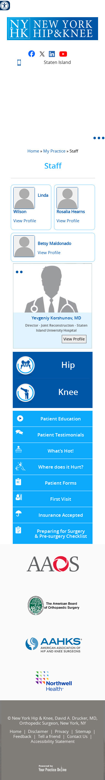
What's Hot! (61, 451)
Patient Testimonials (60, 435)
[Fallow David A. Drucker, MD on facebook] (31, 53)
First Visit (60, 499)
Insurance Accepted (61, 515)
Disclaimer (38, 731)
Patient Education (60, 418)
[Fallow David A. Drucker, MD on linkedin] (51, 53)
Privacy (62, 731)
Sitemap (83, 731)
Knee (68, 391)
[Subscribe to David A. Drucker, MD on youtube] (63, 53)
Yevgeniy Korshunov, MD (56, 324)
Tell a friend (49, 736)
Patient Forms (60, 483)
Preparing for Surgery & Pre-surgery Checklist (61, 533)
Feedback (22, 736)
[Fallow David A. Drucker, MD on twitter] (42, 53)
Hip (68, 364)
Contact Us (77, 736)
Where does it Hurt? (60, 467)
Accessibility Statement (53, 741)
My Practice (54, 151)
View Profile (24, 220)
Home (33, 151)
